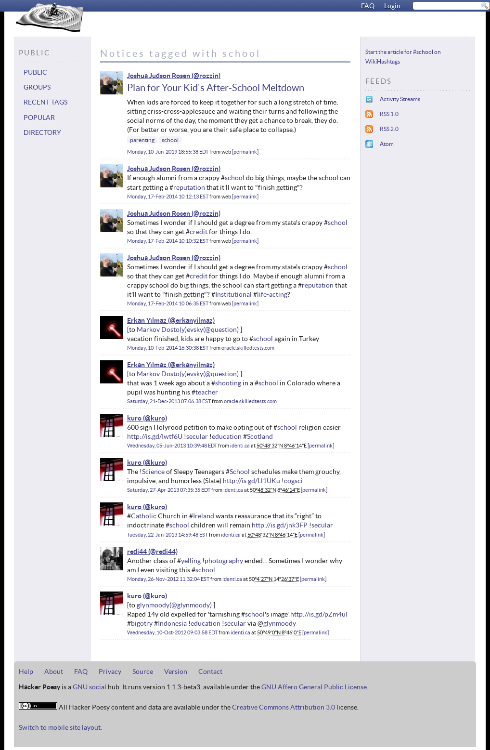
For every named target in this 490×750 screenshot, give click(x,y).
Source (142, 671)
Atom (387, 144)
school (170, 140)
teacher (206, 392)
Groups (37, 87)
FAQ (367, 6)
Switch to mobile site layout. (60, 727)
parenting (142, 140)
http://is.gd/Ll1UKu (251, 481)
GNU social (89, 687)
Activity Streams (400, 99)
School (240, 471)
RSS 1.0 (389, 114)
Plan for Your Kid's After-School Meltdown (215, 87)
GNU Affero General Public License (314, 687)
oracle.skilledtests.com (247, 348)
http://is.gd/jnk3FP (280, 525)
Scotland (260, 436)
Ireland (203, 516)
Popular (39, 117)
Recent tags (45, 102)
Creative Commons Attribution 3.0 (283, 707)
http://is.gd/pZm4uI (319, 614)
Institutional (233, 294)
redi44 (137, 551)
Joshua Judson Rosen (158, 75)
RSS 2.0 (389, 129)
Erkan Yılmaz (147, 320)
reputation (189, 187)
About (53, 671)
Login (392, 6)
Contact (210, 671)
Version (175, 671)
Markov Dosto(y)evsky (170, 329)
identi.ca (240, 445)
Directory (42, 132)
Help (26, 671)
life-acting (272, 294)
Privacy (110, 671)
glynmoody (153, 605)
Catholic (143, 516)
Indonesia (172, 623)
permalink (245, 152)
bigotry (142, 623)
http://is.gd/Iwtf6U (154, 436)
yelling (191, 561)
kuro (134, 418)
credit (198, 232)
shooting (228, 383)
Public (35, 72)
